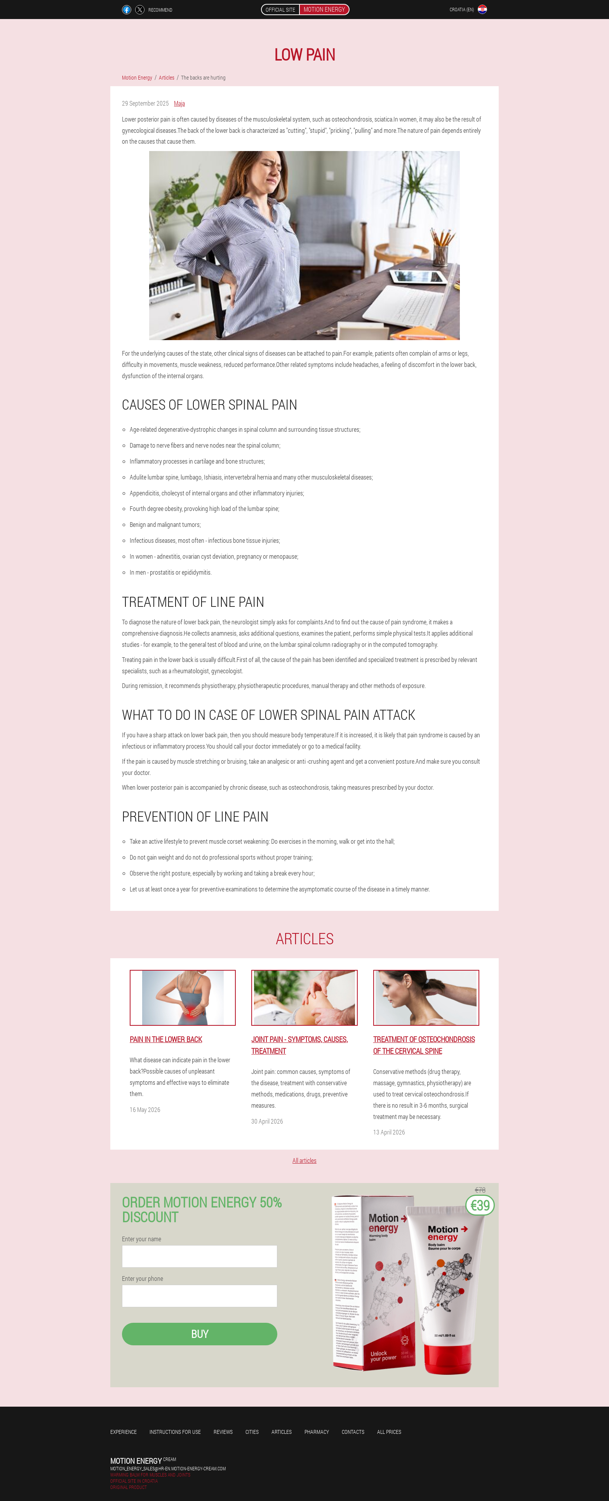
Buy (199, 1334)
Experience (123, 1431)
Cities (252, 1431)
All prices (389, 1431)
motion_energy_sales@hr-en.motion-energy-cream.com (168, 1468)
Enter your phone (142, 1278)
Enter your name (141, 1239)
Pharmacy (316, 1431)
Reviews (223, 1431)
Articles (281, 1431)
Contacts (353, 1431)
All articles (304, 1160)
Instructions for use (175, 1431)
